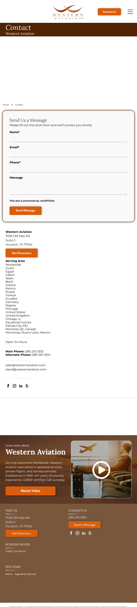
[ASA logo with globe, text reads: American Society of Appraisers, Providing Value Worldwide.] (20, 416)
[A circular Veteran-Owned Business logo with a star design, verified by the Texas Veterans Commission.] (116, 416)
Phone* (15, 162)
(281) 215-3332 (34, 351)
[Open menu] (130, 11)
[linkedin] (20, 386)
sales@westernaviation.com (25, 365)
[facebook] (8, 386)
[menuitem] (10, 574)
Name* (15, 132)
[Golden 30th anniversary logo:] (52, 416)
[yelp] (27, 386)
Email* (14, 147)
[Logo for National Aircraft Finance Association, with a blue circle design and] (84, 416)
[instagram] (14, 386)
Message (16, 177)
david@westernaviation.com (26, 369)
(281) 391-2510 (41, 354)
